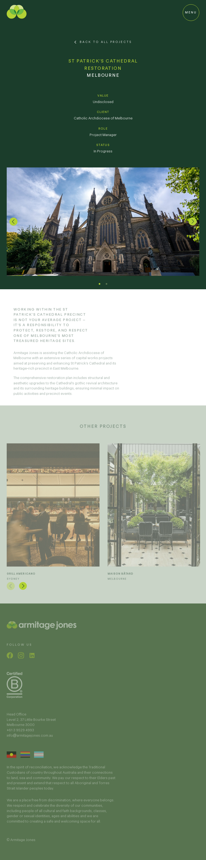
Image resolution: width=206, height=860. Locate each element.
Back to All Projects (106, 41)
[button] (13, 221)
